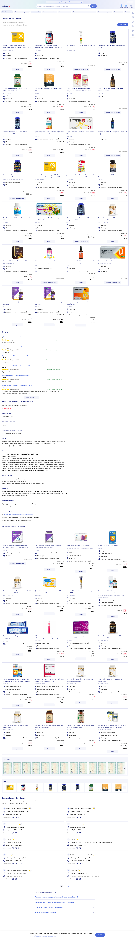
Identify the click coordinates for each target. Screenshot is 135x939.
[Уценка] (126, 6)
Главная (4, 16)
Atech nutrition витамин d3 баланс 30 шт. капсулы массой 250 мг (110, 219)
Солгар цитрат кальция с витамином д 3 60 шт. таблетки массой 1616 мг (49, 726)
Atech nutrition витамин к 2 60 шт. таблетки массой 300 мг (16, 726)
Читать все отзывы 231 (32, 397)
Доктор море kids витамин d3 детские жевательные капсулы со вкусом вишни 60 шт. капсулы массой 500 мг (49, 47)
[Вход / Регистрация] (132, 12)
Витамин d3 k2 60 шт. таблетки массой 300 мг (16, 261)
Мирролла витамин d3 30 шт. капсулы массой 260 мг (80, 133)
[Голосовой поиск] (88, 6)
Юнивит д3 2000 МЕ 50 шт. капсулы (108, 545)
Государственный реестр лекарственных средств (18, 514)
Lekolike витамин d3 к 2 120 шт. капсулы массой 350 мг (112, 176)
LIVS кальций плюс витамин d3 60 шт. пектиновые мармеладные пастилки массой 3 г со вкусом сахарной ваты (49, 262)
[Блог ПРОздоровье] (132, 22)
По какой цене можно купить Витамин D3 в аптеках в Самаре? (64, 897)
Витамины (19, 16)
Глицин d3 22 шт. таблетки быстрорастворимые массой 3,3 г (81, 592)
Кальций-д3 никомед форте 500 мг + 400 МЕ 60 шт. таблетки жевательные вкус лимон (112, 726)
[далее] (124, 768)
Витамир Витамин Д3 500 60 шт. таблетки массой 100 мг (78, 303)
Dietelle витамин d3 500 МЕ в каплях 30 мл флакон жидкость (110, 90)
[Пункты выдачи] (132, 35)
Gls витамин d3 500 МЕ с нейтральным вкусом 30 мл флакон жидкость (112, 133)
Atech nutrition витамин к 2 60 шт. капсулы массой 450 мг (110, 680)
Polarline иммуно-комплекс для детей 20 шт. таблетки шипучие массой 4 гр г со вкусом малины (48, 637)
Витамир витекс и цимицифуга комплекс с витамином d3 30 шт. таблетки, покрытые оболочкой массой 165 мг (79, 637)
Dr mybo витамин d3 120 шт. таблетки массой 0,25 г (16, 219)
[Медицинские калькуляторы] (132, 26)
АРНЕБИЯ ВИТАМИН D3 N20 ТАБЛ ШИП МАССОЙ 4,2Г (80, 47)
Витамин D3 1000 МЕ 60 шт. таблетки (109, 261)
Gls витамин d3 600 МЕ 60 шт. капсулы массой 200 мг (111, 47)
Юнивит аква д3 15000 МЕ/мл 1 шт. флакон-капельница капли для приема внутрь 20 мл (16, 680)
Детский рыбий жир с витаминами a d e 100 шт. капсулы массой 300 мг (49, 592)
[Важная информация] (132, 31)
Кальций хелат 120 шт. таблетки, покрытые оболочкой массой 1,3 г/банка (48, 547)
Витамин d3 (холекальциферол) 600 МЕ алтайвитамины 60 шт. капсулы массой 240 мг (48, 176)
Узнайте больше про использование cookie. (43, 936)
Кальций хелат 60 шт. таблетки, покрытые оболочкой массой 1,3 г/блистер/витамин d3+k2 (15, 547)
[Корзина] (131, 6)
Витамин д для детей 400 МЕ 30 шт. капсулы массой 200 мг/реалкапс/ (48, 219)
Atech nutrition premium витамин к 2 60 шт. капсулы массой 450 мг (111, 637)
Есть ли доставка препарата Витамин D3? (64, 907)
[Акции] (121, 6)
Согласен (100, 935)
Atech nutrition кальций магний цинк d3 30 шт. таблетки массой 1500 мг (80, 680)
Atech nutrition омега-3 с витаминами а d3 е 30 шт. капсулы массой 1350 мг (17, 592)
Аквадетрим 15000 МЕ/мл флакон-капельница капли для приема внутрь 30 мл (112, 592)
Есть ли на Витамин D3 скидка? (64, 913)
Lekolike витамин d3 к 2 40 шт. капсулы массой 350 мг (48, 90)
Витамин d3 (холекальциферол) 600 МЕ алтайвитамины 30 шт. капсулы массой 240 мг (16, 47)
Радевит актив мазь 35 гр (10, 636)
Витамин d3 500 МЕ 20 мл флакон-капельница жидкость (17, 303)
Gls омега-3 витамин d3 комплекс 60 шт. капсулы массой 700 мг (15, 133)
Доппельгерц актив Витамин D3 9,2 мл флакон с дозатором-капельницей (49, 133)
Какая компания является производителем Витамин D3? (64, 902)
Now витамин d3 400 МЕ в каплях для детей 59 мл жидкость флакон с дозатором (80, 262)
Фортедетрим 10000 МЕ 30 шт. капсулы (78, 545)
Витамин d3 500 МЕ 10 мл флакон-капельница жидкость (48, 303)
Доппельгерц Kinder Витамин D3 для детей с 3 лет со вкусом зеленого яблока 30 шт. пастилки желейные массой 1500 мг (80, 176)
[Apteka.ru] (7, 6)
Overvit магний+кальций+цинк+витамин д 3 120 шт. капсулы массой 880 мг (81, 726)
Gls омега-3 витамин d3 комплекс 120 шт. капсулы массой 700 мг (78, 219)
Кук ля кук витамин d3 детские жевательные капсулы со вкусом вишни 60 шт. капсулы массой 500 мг (79, 90)
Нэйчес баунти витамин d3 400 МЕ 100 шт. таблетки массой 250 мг (15, 90)
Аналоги (123, 25)
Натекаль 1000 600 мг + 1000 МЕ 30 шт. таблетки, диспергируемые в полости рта (49, 680)
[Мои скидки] (132, 17)
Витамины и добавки (11, 16)
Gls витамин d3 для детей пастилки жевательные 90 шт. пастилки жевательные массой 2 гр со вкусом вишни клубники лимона (17, 176)
